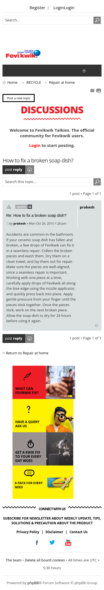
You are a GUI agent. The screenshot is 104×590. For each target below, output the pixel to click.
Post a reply (18, 169)
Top (96, 325)
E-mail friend (92, 90)
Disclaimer (54, 532)
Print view (98, 90)
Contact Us (79, 532)
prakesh (19, 223)
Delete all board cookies (45, 560)
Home (12, 82)
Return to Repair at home (27, 352)
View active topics (21, 70)
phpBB (33, 582)
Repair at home (62, 82)
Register (37, 7)
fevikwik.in (88, 71)
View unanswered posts (10, 70)
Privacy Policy (27, 532)
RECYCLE (33, 82)
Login (59, 7)
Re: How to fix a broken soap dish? (36, 215)
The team (13, 560)
